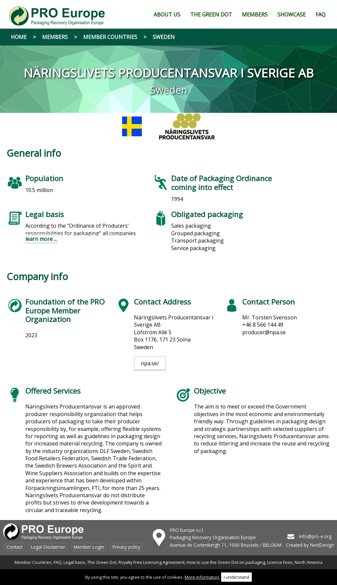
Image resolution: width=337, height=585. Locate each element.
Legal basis (74, 562)
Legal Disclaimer (48, 547)
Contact (14, 547)
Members (55, 37)
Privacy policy (126, 547)
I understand (236, 577)
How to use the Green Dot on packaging (226, 562)
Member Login (89, 547)
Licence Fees (280, 562)
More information (202, 577)
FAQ (58, 562)
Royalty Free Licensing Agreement (151, 562)
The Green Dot (102, 562)
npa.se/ (150, 363)
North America (309, 562)
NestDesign (322, 545)
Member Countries (110, 37)
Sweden (164, 37)
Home (19, 37)
